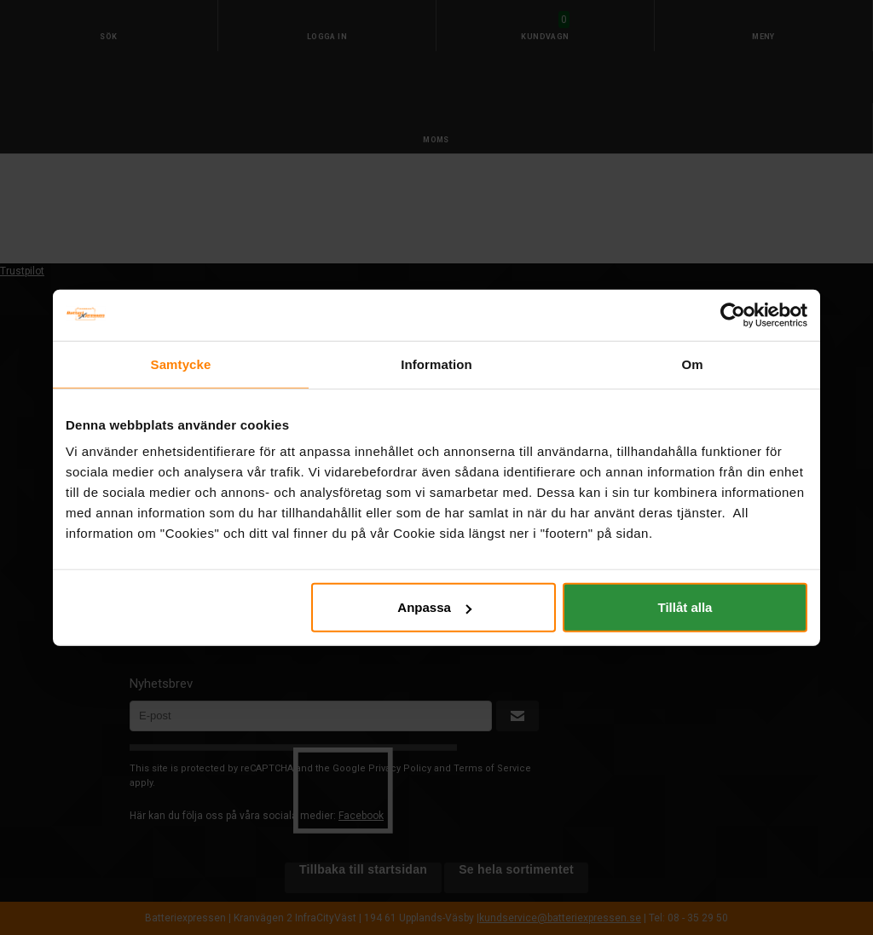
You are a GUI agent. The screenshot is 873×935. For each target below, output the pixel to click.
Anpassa (434, 607)
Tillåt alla (684, 607)
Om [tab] (691, 363)
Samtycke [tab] (181, 363)
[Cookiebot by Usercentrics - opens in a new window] (732, 314)
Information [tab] (436, 363)
